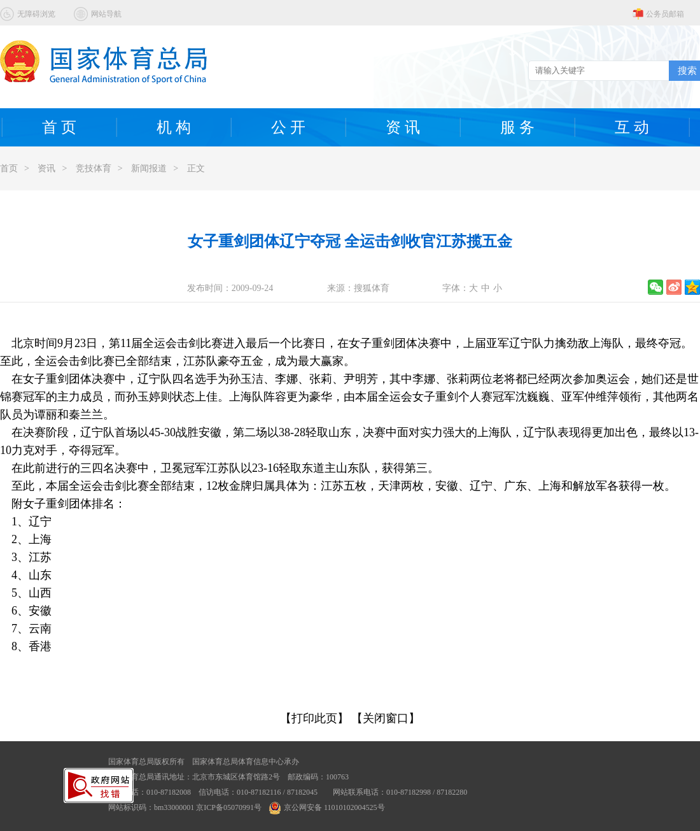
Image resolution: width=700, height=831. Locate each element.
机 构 (174, 127)
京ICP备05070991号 (229, 807)
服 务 (517, 127)
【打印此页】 (314, 718)
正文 (196, 168)
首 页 (59, 127)
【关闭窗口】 (385, 718)
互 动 (632, 127)
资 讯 (403, 127)
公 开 (288, 127)
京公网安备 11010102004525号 (327, 807)
